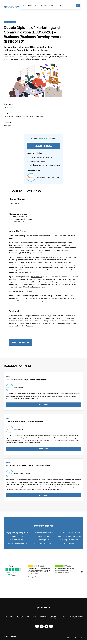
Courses (44, 6)
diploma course (36, 277)
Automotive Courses (17, 540)
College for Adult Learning (67, 257)
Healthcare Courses (17, 536)
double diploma (34, 257)
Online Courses (63, 617)
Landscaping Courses (43, 540)
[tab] (43, 526)
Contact (52, 6)
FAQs (59, 6)
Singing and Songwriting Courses (17, 533)
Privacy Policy (79, 638)
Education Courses (43, 536)
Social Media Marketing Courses (69, 536)
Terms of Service (67, 638)
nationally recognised (20, 257)
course (23, 260)
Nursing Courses (69, 543)
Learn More (43, 404)
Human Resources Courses (43, 533)
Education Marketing (53, 617)
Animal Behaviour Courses (17, 543)
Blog (36, 6)
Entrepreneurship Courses (43, 543)
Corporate (43, 616)
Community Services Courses (69, 540)
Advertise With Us (20, 617)
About (30, 6)
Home (23, 6)
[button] (81, 5)
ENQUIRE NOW (43, 145)
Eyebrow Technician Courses (69, 533)
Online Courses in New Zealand (76, 617)
